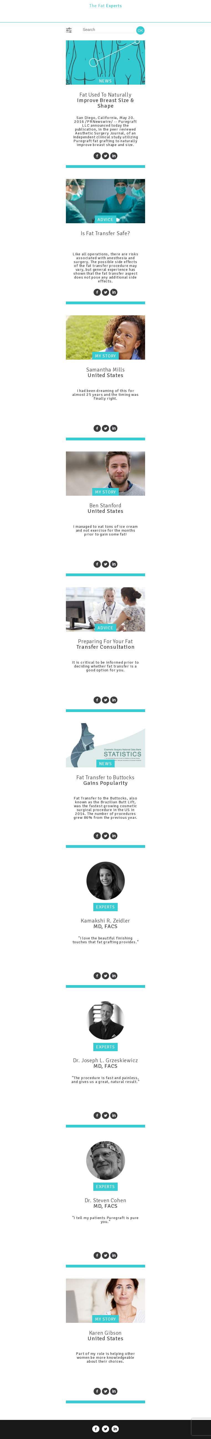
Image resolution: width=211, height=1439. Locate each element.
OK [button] (140, 30)
